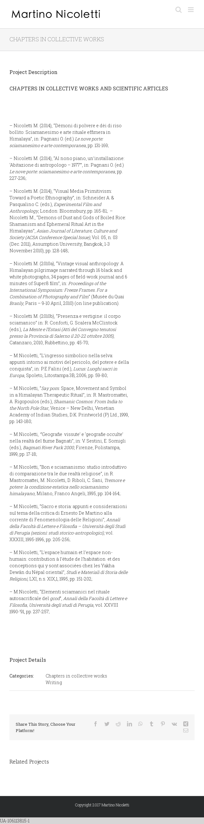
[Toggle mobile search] (178, 9)
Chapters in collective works (76, 676)
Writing (54, 682)
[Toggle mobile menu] (191, 9)
